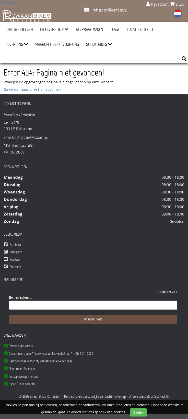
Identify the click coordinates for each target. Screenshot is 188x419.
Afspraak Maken (89, 29)
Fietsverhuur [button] (54, 29)
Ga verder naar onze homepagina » (32, 89)
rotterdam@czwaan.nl (105, 10)
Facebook (12, 244)
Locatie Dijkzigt (140, 29)
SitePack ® (161, 396)
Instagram (13, 252)
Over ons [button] (17, 44)
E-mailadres (20, 297)
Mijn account (158, 4)
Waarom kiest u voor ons (57, 44)
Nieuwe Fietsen (20, 29)
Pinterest (12, 266)
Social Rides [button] (99, 44)
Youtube (12, 259)
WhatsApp (7, 2)
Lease (114, 29)
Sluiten (138, 412)
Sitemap (120, 396)
